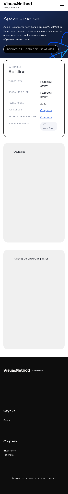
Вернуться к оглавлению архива (31, 49)
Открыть (46, 110)
